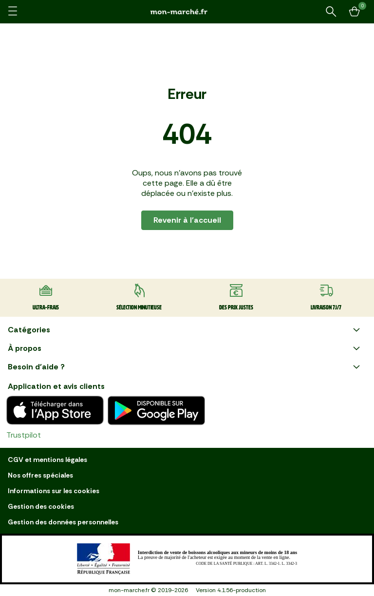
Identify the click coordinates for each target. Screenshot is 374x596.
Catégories (185, 330)
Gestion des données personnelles (63, 522)
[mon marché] (187, 11)
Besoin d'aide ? (185, 367)
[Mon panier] (354, 11)
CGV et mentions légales (47, 459)
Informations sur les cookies (53, 491)
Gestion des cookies (41, 506)
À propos (185, 348)
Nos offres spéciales (40, 475)
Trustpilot (23, 435)
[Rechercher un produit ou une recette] (331, 11)
